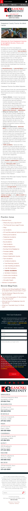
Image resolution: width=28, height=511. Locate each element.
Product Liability (8, 254)
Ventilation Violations (10, 273)
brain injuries (15, 108)
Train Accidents (7, 244)
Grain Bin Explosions (10, 268)
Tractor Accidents (10, 270)
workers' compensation (12, 160)
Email (14, 4)
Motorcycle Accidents (9, 234)
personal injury (18, 68)
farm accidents (22, 51)
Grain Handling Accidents (12, 266)
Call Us (4, 4)
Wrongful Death (8, 280)
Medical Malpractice (9, 246)
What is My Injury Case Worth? (12, 222)
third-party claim (11, 163)
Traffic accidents (8, 144)
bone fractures (11, 110)
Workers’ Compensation (9, 282)
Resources (10, 502)
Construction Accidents (10, 275)
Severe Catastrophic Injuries (11, 256)
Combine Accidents (10, 261)
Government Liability (9, 277)
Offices (23, 4)
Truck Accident (8, 239)
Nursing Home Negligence (11, 249)
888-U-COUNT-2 (15, 16)
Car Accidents (7, 230)
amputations (21, 110)
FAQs (4, 227)
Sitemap (17, 503)
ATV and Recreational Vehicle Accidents (15, 232)
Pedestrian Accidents (9, 237)
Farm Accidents (8, 258)
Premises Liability (8, 251)
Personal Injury (6, 220)
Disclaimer (11, 503)
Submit (14, 374)
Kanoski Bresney (7, 68)
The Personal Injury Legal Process (13, 225)
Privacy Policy (8, 367)
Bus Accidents (7, 242)
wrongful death (11, 186)
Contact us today (6, 195)
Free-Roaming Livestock (11, 263)
